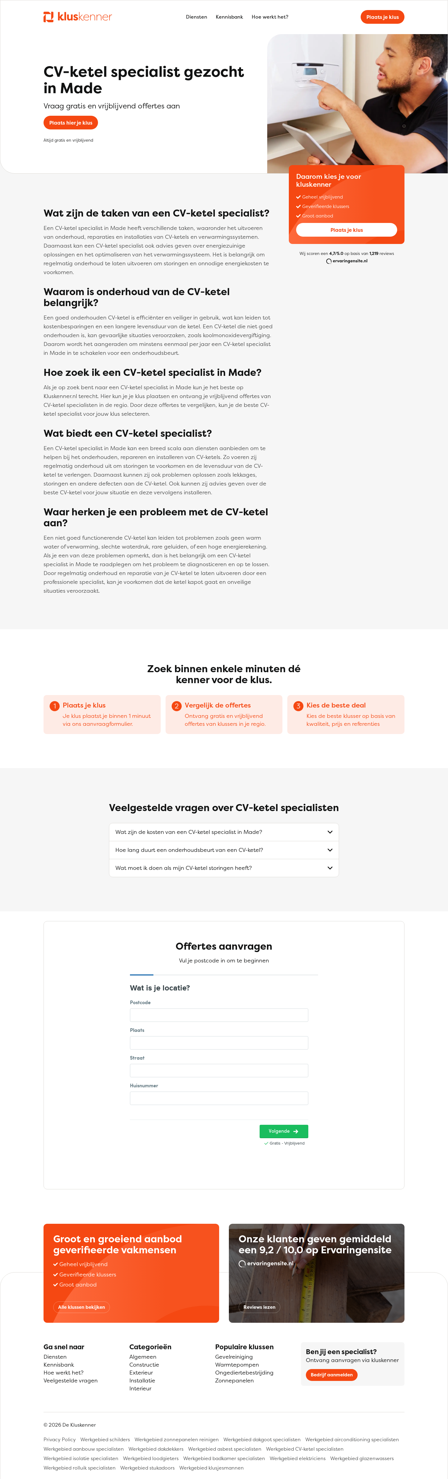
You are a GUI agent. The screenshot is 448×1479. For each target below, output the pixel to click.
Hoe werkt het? (270, 16)
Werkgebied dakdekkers (156, 1448)
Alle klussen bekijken (81, 1307)
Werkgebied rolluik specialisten (80, 1467)
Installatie (142, 1380)
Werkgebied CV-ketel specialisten (305, 1448)
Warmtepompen (237, 1364)
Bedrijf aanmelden (332, 1374)
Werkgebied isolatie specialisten (81, 1458)
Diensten (196, 16)
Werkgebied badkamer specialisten (224, 1458)
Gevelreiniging (234, 1357)
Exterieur (141, 1372)
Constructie (144, 1364)
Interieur (140, 1388)
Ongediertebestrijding (244, 1372)
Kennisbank (229, 16)
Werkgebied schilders (105, 1439)
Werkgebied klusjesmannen (211, 1467)
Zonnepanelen (234, 1380)
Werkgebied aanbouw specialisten (84, 1448)
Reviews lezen (259, 1307)
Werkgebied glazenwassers (362, 1458)
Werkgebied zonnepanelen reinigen (177, 1439)
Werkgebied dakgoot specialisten (262, 1439)
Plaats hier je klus (71, 122)
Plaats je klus (382, 17)
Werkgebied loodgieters (151, 1458)
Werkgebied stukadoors (147, 1467)
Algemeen (142, 1357)
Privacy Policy (60, 1439)
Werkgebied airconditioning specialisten (352, 1439)
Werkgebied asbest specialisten (224, 1448)
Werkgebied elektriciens (298, 1458)
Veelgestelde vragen (71, 1380)
